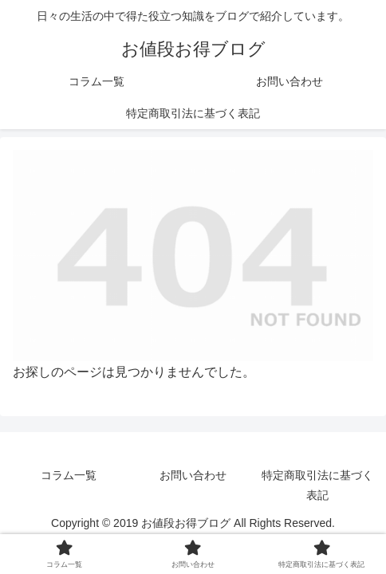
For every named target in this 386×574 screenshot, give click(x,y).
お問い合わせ (193, 475)
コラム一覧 (68, 475)
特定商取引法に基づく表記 (317, 485)
